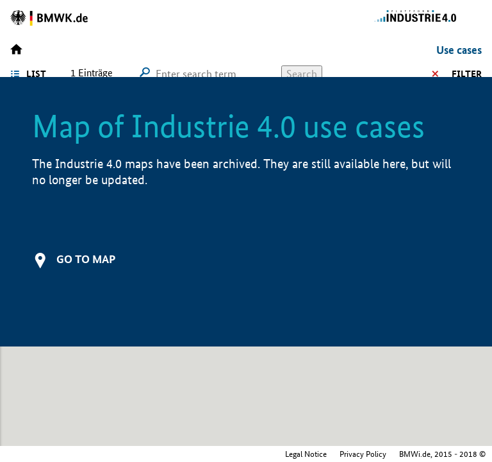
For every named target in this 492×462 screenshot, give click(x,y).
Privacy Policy (257, 454)
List (36, 74)
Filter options (445, 74)
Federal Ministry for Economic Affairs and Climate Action (389, 454)
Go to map (85, 259)
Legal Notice (200, 454)
